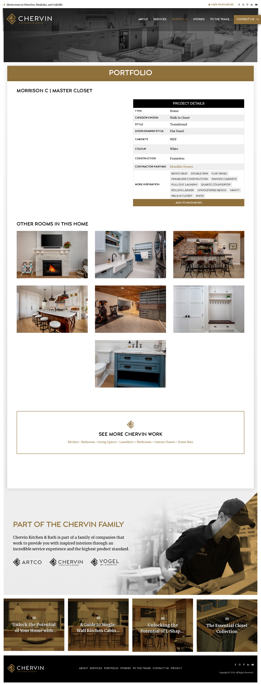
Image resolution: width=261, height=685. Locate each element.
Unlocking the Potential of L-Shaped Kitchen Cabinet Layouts (162, 628)
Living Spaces (107, 441)
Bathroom (88, 441)
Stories (198, 20)
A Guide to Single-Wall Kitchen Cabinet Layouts (98, 628)
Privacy (176, 667)
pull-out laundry (184, 184)
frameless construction (189, 179)
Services (159, 20)
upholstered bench (212, 190)
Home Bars (185, 441)
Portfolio (179, 20)
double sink (199, 173)
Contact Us (244, 20)
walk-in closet (181, 196)
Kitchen (73, 441)
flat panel (219, 173)
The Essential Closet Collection (227, 627)
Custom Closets (164, 441)
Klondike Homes (181, 166)
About (142, 20)
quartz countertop (216, 184)
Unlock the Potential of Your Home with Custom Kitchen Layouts (34, 628)
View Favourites (221, 4)
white (200, 196)
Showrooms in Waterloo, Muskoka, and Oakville (34, 4)
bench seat (179, 173)
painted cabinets (224, 179)
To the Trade (218, 20)
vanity (235, 190)
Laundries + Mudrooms (135, 441)
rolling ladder (182, 190)
